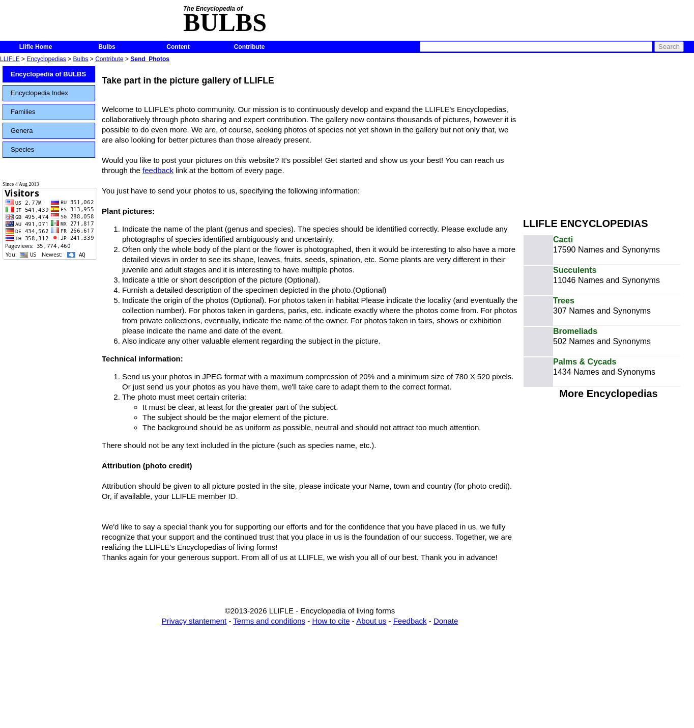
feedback (158, 170)
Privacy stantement (194, 621)
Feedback (410, 621)
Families (23, 112)
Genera (22, 130)
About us (371, 621)
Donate (445, 621)
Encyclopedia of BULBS (48, 74)
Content (177, 46)
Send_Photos (149, 59)
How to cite (331, 621)
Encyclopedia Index (39, 93)
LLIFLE (10, 59)
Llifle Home (35, 46)
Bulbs (106, 46)
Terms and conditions (269, 621)
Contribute (249, 46)
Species (22, 149)
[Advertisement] (608, 136)
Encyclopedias (46, 59)
